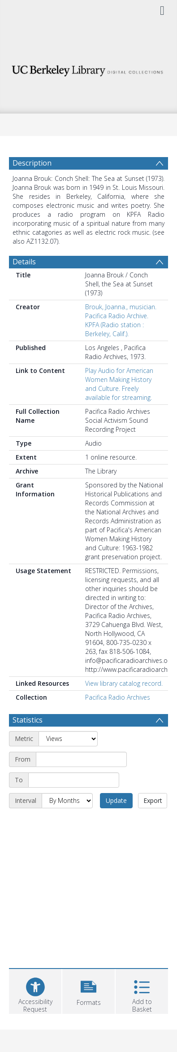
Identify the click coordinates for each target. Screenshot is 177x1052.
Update (116, 800)
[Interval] (67, 800)
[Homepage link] (88, 68)
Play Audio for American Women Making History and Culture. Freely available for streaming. (119, 384)
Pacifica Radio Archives (117, 697)
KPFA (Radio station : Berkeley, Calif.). (114, 329)
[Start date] (81, 759)
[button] (88, 990)
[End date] (73, 780)
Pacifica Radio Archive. (116, 315)
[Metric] (68, 738)
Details (24, 262)
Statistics (28, 720)
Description (32, 163)
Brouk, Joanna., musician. (120, 306)
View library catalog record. (124, 683)
